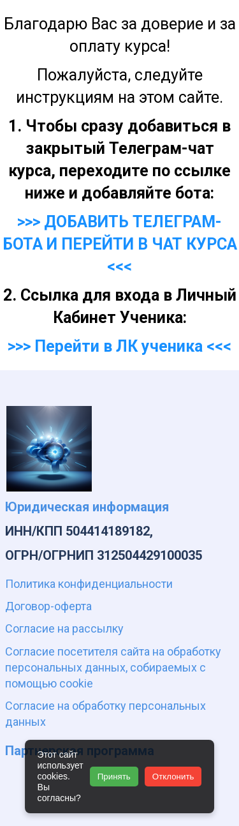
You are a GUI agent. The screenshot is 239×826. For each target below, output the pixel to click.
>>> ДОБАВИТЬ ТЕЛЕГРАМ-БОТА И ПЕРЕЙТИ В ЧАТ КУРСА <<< (120, 244)
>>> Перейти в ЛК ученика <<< (119, 346)
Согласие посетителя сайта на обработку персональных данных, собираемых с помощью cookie (113, 667)
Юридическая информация (87, 506)
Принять (114, 776)
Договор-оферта (48, 606)
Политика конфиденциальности (89, 583)
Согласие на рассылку (64, 628)
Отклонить (173, 776)
